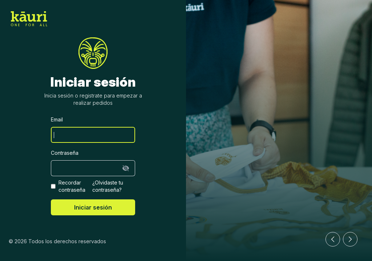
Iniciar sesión (93, 207)
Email (57, 119)
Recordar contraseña (71, 186)
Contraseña (64, 153)
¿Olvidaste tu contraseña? (107, 186)
